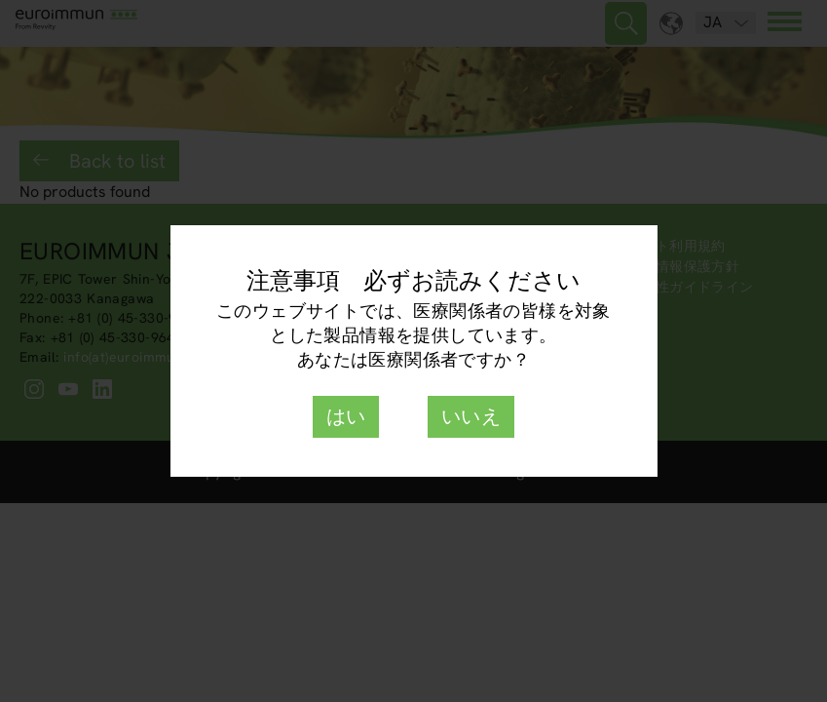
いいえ (471, 416)
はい (346, 416)
